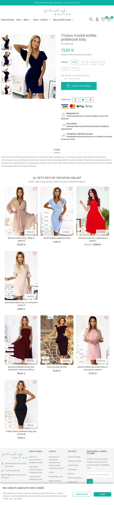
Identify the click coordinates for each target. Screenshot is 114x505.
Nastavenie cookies (73, 483)
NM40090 (69, 44)
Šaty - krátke (42, 19)
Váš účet (72, 451)
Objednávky (73, 465)
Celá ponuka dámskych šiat (35, 478)
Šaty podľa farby (63, 19)
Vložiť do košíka (79, 85)
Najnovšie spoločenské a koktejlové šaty (35, 469)
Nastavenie (82, 494)
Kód (63, 44)
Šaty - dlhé (23, 19)
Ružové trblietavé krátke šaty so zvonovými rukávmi (93, 368)
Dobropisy (72, 469)
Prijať (102, 494)
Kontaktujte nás (55, 476)
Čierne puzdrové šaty (57, 367)
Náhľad (30, 232)
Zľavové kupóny (75, 477)
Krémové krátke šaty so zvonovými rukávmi (21, 304)
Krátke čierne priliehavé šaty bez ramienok (21, 432)
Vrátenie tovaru (75, 461)
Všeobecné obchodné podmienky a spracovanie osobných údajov (56, 462)
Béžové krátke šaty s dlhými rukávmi (21, 239)
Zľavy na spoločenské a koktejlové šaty (35, 460)
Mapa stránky (55, 480)
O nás (51, 472)
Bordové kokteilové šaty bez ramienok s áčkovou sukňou (21, 368)
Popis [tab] (57, 149)
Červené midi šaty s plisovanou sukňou (93, 239)
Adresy (71, 473)
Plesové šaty (7, 19)
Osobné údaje (74, 457)
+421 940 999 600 (12, 470)
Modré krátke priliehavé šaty (57, 238)
